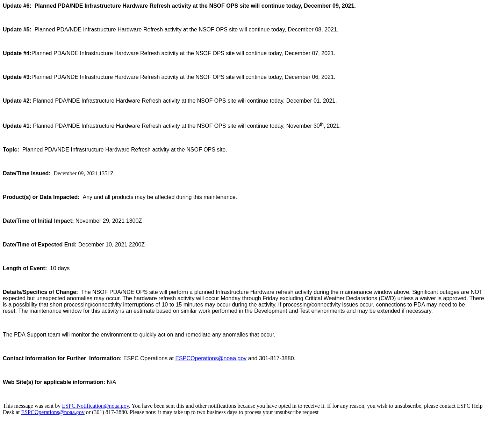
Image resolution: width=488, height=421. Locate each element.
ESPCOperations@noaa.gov (210, 358)
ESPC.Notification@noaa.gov (95, 406)
